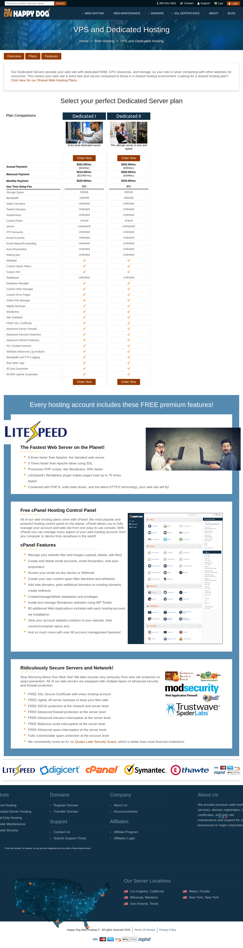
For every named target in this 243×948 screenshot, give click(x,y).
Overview (14, 56)
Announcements (101, 811)
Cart (218, 3)
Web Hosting (94, 13)
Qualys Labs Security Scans (95, 742)
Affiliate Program (101, 832)
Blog (231, 13)
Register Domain (41, 805)
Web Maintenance (127, 13)
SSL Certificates (187, 13)
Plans (33, 56)
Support (205, 3)
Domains (157, 13)
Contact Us (37, 832)
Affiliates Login (99, 838)
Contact (188, 3)
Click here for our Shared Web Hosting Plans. (44, 80)
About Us (95, 805)
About (213, 13)
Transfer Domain (41, 811)
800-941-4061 (167, 3)
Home (84, 41)
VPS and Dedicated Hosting (142, 41)
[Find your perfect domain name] (29, 3)
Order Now (84, 158)
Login (235, 3)
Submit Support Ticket (45, 838)
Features (51, 56)
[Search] (60, 3)
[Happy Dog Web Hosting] (26, 12)
